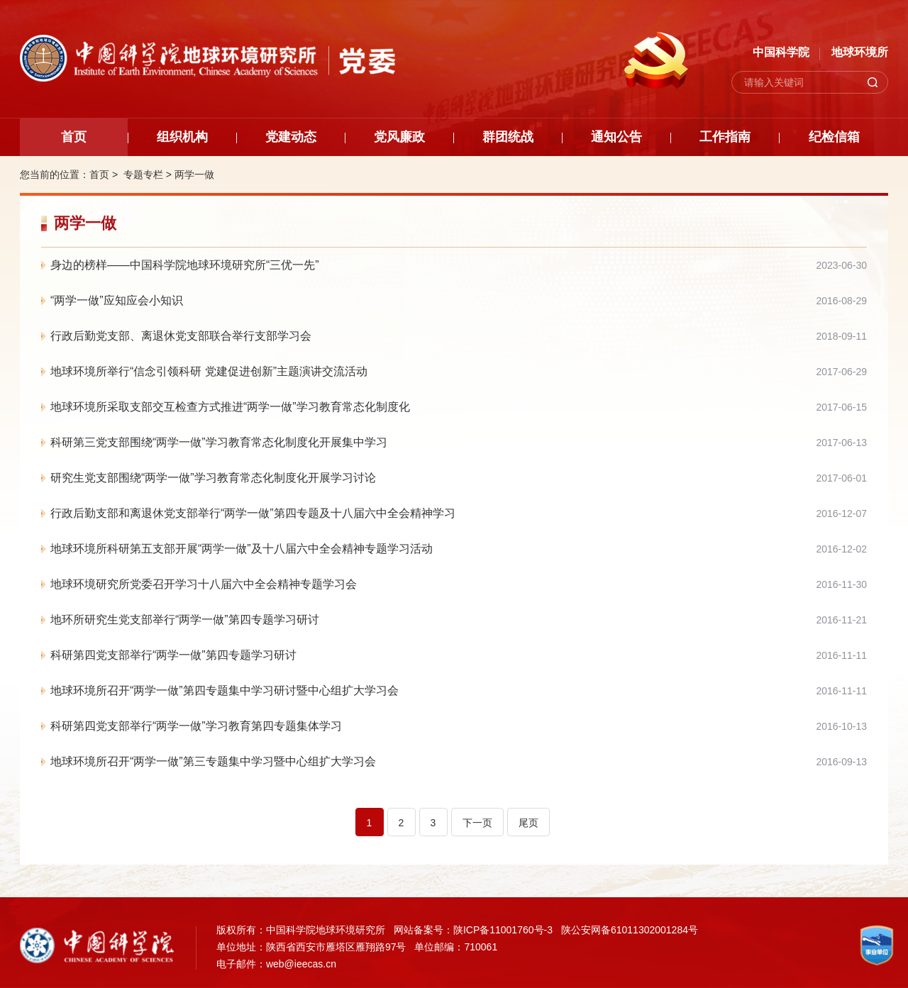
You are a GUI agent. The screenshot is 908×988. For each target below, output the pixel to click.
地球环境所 (859, 52)
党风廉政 (399, 137)
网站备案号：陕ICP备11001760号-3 (473, 930)
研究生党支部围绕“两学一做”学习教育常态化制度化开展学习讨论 (213, 478)
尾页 (528, 822)
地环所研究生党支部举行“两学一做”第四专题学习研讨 (184, 620)
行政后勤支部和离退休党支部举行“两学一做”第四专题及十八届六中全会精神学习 (252, 513)
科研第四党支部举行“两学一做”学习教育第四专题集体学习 (196, 726)
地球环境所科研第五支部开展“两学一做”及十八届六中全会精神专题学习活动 (241, 549)
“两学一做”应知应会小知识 (116, 300)
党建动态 (290, 137)
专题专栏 (143, 174)
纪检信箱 (834, 137)
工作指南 (725, 137)
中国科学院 (781, 52)
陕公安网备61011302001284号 (629, 930)
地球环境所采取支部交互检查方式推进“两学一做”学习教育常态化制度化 (230, 407)
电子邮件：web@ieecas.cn (276, 964)
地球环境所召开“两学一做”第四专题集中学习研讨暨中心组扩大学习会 (224, 690)
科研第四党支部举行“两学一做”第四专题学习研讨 (173, 655)
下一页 (477, 822)
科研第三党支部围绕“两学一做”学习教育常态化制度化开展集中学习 (218, 442)
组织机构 (182, 137)
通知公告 (616, 137)
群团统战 (507, 137)
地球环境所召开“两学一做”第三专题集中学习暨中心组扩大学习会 (213, 761)
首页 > (105, 174)
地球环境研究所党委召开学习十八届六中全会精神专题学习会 (203, 584)
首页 (74, 137)
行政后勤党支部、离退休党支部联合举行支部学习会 (180, 336)
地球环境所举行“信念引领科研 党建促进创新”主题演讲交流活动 (208, 371)
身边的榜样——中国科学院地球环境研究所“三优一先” (184, 265)
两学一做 (194, 174)
